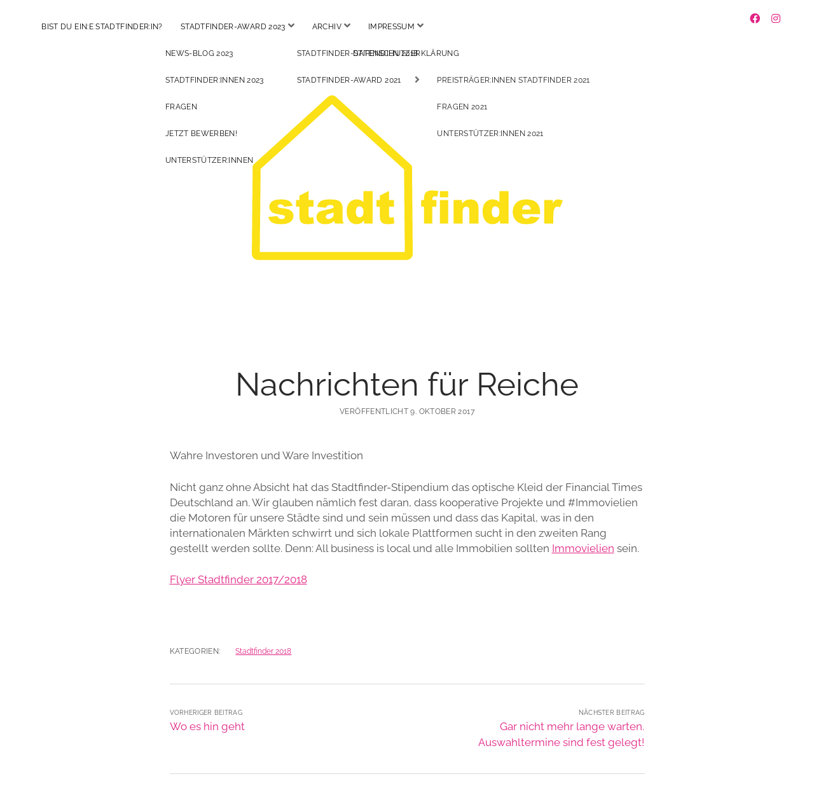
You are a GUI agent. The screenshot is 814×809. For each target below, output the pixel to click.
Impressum (391, 26)
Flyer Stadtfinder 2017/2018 (238, 568)
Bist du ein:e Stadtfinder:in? (101, 26)
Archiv (326, 26)
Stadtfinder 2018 (263, 639)
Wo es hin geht (207, 715)
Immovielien (583, 536)
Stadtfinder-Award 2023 (233, 26)
